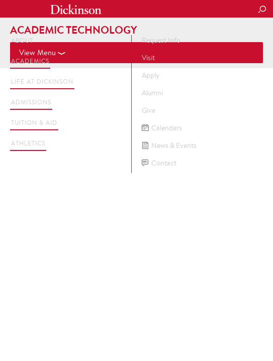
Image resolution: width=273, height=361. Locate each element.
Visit (148, 57)
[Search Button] (262, 10)
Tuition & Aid (34, 122)
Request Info (161, 40)
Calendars (162, 128)
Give (148, 110)
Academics (30, 61)
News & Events (169, 145)
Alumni (152, 92)
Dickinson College (76, 9)
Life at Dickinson (42, 81)
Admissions (31, 102)
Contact (159, 163)
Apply (150, 75)
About (22, 40)
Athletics (28, 143)
